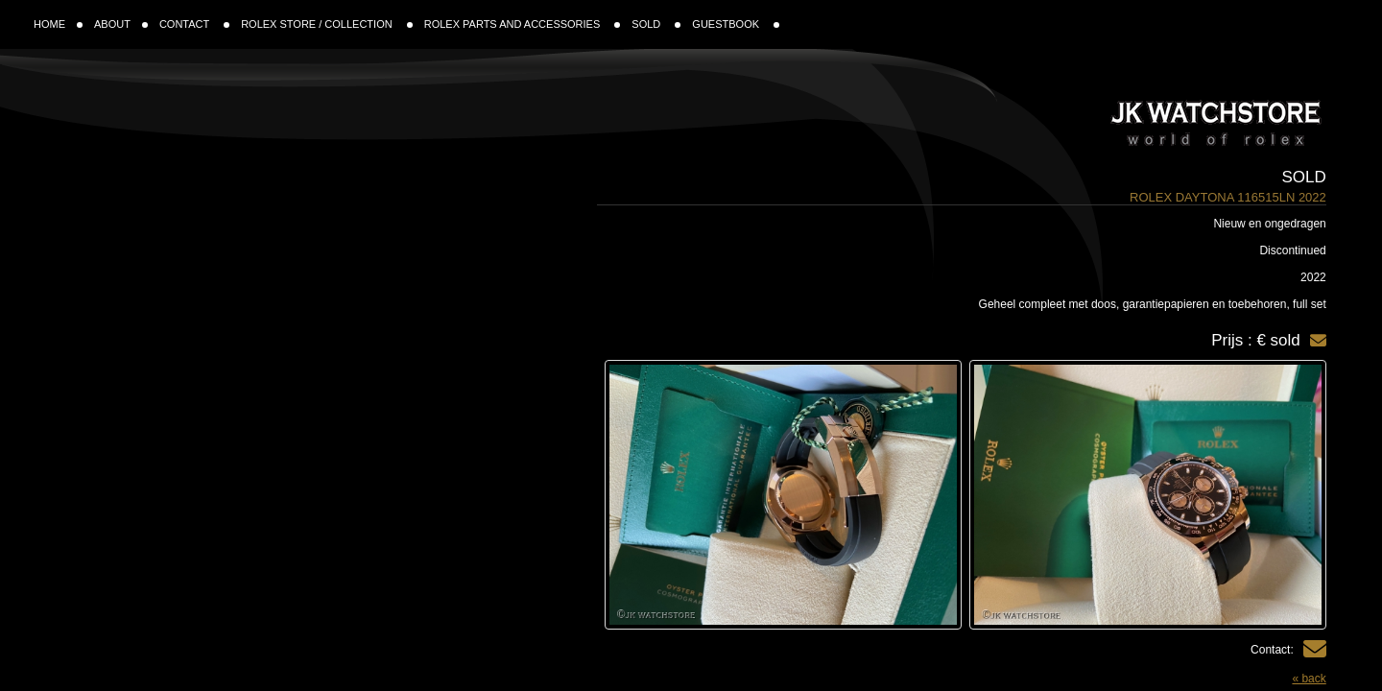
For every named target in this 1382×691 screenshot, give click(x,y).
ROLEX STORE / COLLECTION (327, 24)
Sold (1304, 177)
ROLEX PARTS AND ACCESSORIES (522, 24)
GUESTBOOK (735, 24)
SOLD (655, 24)
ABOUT (121, 24)
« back (1308, 678)
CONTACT (194, 24)
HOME (58, 24)
